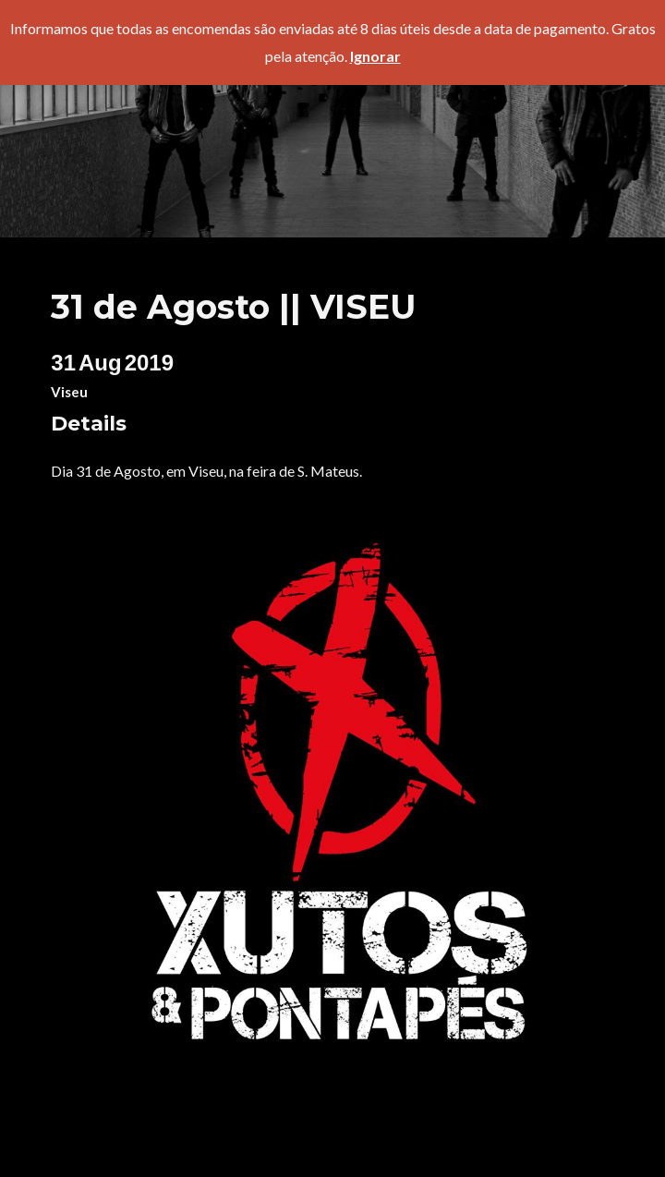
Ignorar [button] (375, 56)
